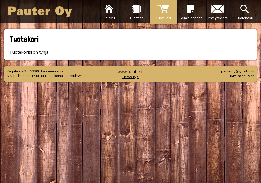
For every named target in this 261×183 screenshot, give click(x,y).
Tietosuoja (130, 76)
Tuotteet (136, 18)
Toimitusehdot (190, 18)
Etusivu (109, 18)
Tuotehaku (244, 18)
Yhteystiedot (217, 18)
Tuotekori (163, 18)
